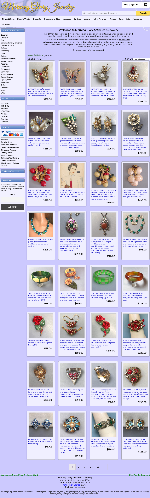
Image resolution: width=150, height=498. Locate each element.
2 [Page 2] (78, 465)
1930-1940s (5, 106)
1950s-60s (4, 109)
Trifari (3, 85)
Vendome (4, 88)
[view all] (48, 55)
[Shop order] (141, 59)
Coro (2, 40)
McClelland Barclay (8, 59)
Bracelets (37, 19)
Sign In (134, 4)
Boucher (4, 35)
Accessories (137, 19)
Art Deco (4, 114)
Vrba (3, 90)
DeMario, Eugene (7, 46)
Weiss (3, 93)
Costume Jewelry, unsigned (11, 43)
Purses (113, 19)
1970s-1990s (5, 111)
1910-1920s (4, 103)
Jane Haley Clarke (71, 483)
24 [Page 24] (91, 465)
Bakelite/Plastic (23, 19)
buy (49, 34)
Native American (100, 19)
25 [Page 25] (98, 465)
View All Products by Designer (94, 497)
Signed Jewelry (7, 77)
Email (13, 194)
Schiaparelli (5, 69)
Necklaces (67, 19)
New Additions (8, 19)
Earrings (77, 19)
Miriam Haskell (6, 61)
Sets (128, 19)
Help (125, 4)
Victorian (6, 24)
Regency (4, 64)
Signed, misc (6, 80)
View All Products (51, 497)
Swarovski (5, 82)
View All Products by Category (70, 497)
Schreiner (4, 72)
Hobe (3, 53)
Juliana (3, 56)
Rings (121, 19)
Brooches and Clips (52, 19)
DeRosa (4, 48)
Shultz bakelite (7, 74)
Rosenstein (5, 67)
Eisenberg (5, 51)
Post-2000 (4, 119)
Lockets (87, 19)
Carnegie (4, 38)
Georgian (4, 116)
